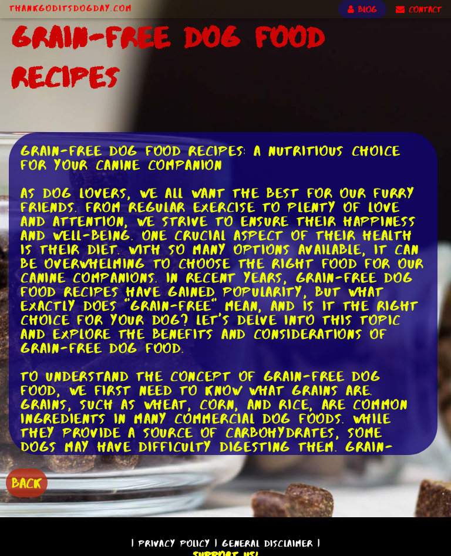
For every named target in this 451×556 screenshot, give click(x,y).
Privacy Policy (174, 543)
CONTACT (419, 9)
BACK (27, 482)
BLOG (362, 9)
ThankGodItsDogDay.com (70, 8)
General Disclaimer (267, 543)
